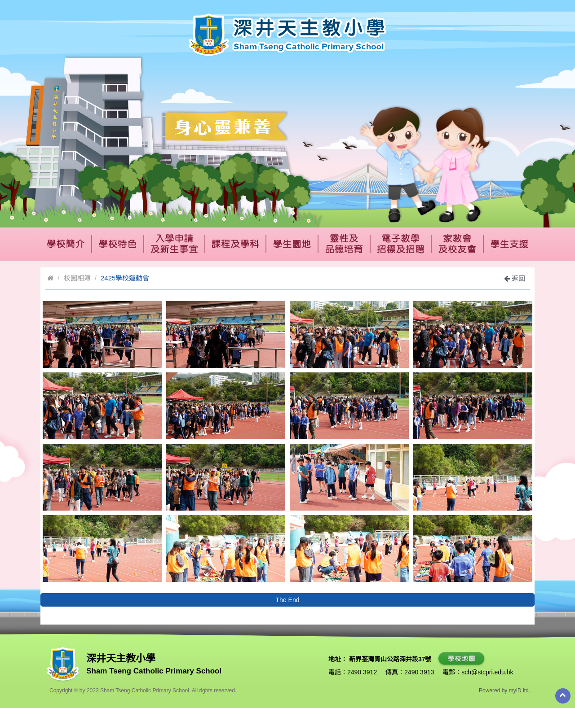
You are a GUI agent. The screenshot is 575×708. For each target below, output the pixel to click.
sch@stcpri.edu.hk (487, 672)
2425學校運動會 (125, 278)
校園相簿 (77, 278)
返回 (514, 278)
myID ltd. (519, 690)
